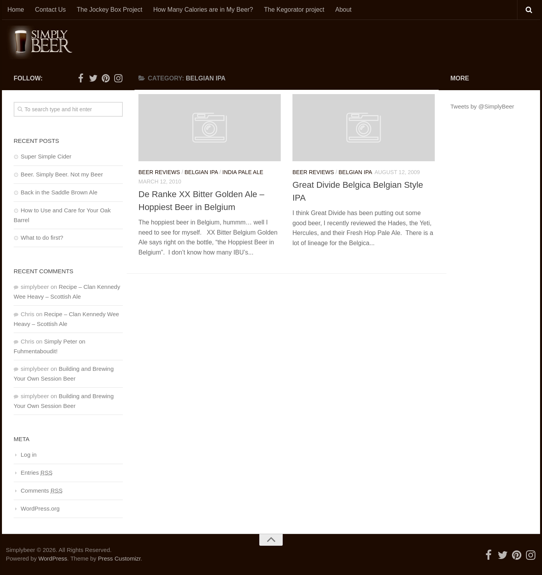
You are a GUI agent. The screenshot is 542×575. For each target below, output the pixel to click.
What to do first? (42, 237)
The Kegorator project (294, 9)
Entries (37, 472)
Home (15, 9)
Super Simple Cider (46, 156)
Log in (29, 454)
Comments (42, 490)
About (343, 9)
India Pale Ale (242, 172)
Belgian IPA (201, 172)
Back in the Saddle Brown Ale (59, 192)
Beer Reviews (159, 172)
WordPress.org (40, 508)
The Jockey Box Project (109, 9)
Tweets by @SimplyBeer (482, 106)
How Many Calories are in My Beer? (203, 9)
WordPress (52, 558)
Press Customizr (119, 558)
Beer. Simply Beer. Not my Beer (62, 174)
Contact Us (50, 9)
